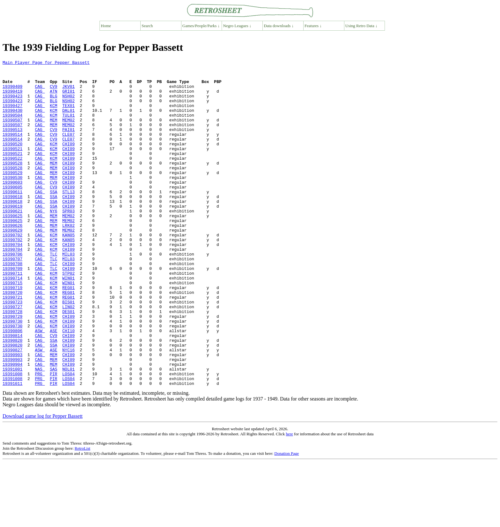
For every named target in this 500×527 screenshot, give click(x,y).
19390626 (12, 259)
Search (147, 25)
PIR (53, 437)
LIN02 (68, 356)
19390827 (12, 408)
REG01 (68, 333)
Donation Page (286, 518)
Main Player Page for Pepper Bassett (46, 63)
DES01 (68, 362)
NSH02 (68, 103)
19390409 (12, 92)
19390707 (12, 299)
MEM (53, 132)
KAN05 (68, 270)
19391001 (12, 431)
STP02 (68, 316)
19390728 (12, 362)
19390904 (12, 425)
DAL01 (68, 121)
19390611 (12, 218)
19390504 (12, 126)
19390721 (12, 345)
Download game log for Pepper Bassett (43, 481)
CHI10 (68, 385)
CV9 (53, 92)
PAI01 (68, 144)
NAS (40, 431)
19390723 (12, 351)
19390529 (12, 195)
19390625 (12, 247)
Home (106, 25)
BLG (53, 103)
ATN (53, 98)
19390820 (12, 397)
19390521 (12, 167)
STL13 (68, 218)
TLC (53, 293)
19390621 (12, 241)
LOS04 (68, 437)
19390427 (12, 115)
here (289, 499)
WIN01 (68, 322)
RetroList (82, 513)
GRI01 (68, 98)
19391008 (12, 437)
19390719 (12, 333)
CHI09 (68, 161)
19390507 (12, 132)
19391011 (12, 448)
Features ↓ (313, 25)
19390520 (12, 161)
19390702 (12, 270)
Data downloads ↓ (279, 25)
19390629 (12, 264)
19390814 (12, 391)
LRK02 (68, 259)
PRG (40, 437)
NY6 (53, 241)
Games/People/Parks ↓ (201, 25)
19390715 (12, 328)
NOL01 (68, 431)
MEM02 (68, 132)
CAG (40, 92)
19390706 (12, 293)
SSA (53, 218)
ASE (53, 385)
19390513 (12, 144)
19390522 (12, 178)
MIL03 (68, 293)
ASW (40, 385)
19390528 (12, 184)
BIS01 (68, 351)
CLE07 (68, 149)
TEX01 (68, 115)
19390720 (12, 339)
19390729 (12, 368)
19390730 (12, 374)
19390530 (12, 201)
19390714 (12, 322)
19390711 (12, 316)
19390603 (12, 207)
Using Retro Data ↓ (361, 25)
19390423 (12, 103)
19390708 (12, 305)
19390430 (12, 121)
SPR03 (68, 241)
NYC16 (68, 408)
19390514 (12, 149)
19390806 (12, 385)
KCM (53, 115)
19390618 (12, 224)
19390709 (12, 310)
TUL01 (68, 126)
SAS (53, 431)
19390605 (12, 213)
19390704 (12, 282)
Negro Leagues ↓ (237, 25)
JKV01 (68, 92)
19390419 (12, 98)
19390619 (12, 236)
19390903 (12, 414)
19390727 (12, 356)
